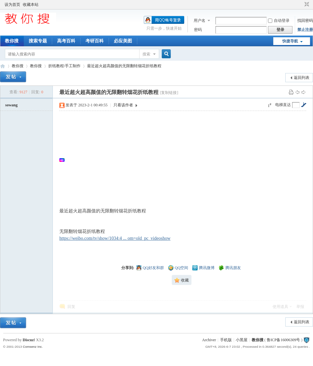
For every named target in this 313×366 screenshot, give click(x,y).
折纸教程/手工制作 (64, 66)
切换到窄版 (306, 5)
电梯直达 (283, 104)
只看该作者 (123, 105)
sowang (11, 105)
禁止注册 (305, 29)
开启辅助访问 (300, 5)
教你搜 (12, 40)
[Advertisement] (186, 160)
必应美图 (123, 40)
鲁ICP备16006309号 (283, 340)
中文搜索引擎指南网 (2, 66)
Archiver (209, 340)
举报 (300, 306)
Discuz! (29, 340)
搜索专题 (38, 40)
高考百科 (66, 40)
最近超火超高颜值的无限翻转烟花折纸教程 (124, 66)
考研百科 (94, 40)
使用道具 (280, 306)
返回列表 (301, 77)
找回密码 (305, 20)
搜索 (146, 54)
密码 (198, 29)
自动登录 (279, 20)
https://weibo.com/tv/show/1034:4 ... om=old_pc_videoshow (115, 238)
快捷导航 (290, 41)
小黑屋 (241, 340)
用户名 (199, 20)
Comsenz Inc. (33, 346)
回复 (71, 306)
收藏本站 (30, 4)
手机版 (226, 340)
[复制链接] (169, 92)
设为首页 (12, 4)
